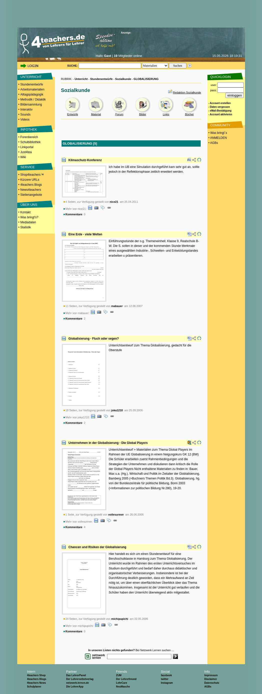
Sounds (25, 114)
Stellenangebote (31, 194)
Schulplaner (34, 686)
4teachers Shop (36, 675)
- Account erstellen (219, 103)
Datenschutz (211, 682)
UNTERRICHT (31, 77)
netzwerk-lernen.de (77, 682)
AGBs (207, 686)
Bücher (189, 114)
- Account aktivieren (220, 114)
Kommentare (74, 214)
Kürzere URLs (29, 179)
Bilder (142, 114)
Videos (24, 119)
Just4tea (26, 152)
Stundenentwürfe (31, 84)
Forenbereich (29, 137)
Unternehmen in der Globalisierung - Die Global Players (108, 443)
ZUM (119, 675)
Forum (119, 114)
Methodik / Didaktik (33, 99)
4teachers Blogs (31, 184)
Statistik (25, 227)
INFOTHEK (29, 129)
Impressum (210, 675)
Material (96, 114)
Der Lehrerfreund (126, 679)
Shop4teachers (32, 174)
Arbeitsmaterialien (32, 89)
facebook (166, 675)
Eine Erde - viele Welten (85, 234)
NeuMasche (123, 686)
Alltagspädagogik (31, 94)
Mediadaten (28, 222)
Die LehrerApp (74, 686)
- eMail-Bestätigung (219, 110)
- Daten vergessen (219, 107)
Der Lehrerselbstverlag (79, 679)
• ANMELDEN (217, 138)
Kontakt (25, 212)
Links (166, 114)
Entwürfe (72, 114)
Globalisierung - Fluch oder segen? (94, 338)
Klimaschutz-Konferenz (85, 160)
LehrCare (121, 682)
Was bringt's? (29, 217)
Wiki (23, 157)
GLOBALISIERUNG (146, 78)
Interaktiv (26, 109)
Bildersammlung (31, 104)
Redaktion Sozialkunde (187, 92)
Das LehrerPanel (76, 675)
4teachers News (36, 682)
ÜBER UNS (29, 205)
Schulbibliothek (30, 142)
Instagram (167, 682)
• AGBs (213, 143)
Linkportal (26, 147)
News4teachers (30, 189)
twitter (164, 679)
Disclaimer (210, 679)
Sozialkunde (123, 78)
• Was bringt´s (217, 133)
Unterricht (81, 78)
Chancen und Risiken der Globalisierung (97, 547)
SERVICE (28, 167)
